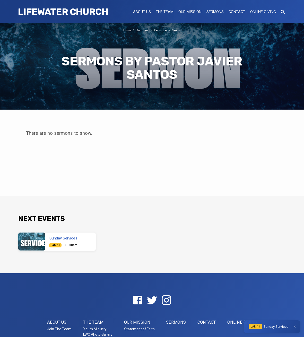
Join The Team (59, 329)
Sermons (215, 12)
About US (142, 12)
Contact (237, 12)
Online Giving (263, 12)
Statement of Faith (139, 329)
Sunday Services (63, 238)
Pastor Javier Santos (168, 30)
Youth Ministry (95, 329)
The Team (164, 12)
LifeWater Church (63, 11)
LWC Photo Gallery (97, 334)
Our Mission (190, 12)
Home (125, 30)
